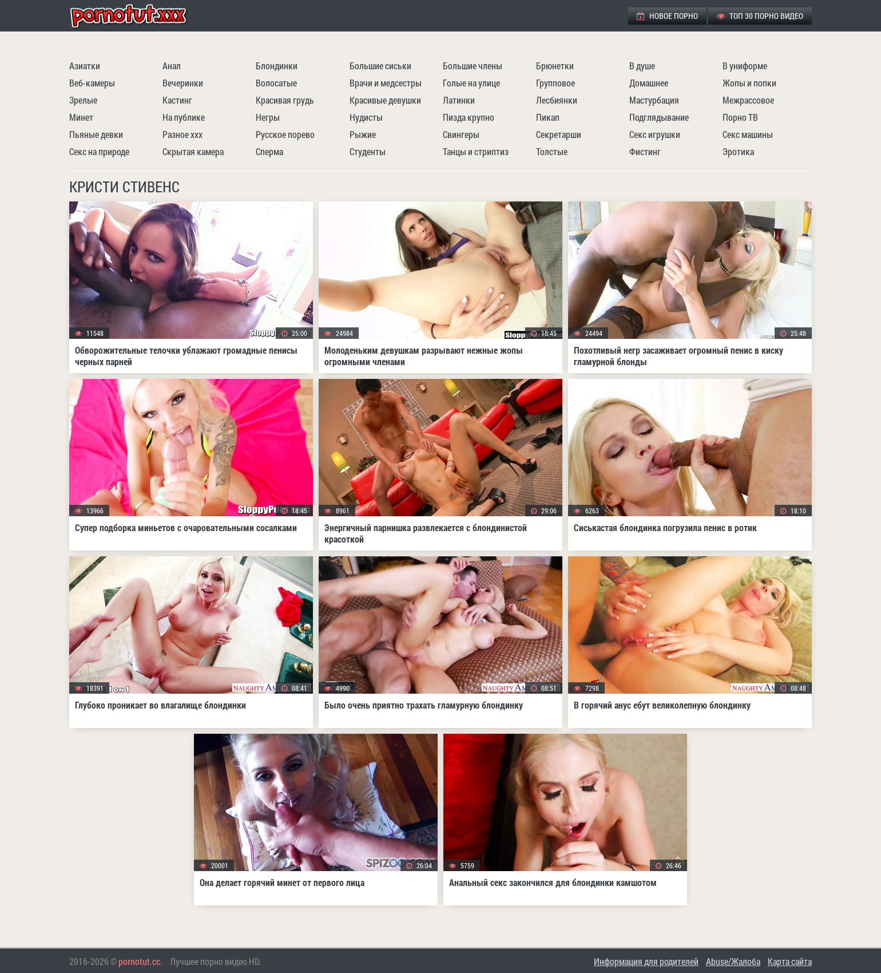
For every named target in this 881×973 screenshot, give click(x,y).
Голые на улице (471, 83)
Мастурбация (654, 100)
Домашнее (648, 83)
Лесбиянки (556, 100)
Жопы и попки (749, 83)
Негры (268, 117)
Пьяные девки (96, 134)
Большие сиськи (380, 66)
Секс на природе (99, 151)
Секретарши (558, 134)
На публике (183, 117)
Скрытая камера (193, 151)
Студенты (368, 151)
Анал (171, 66)
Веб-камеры (92, 83)
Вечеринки (182, 83)
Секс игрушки (654, 134)
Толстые (552, 151)
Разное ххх (182, 134)
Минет (81, 117)
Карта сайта (790, 961)
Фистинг (645, 151)
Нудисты (366, 117)
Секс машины (748, 134)
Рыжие (363, 134)
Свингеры (461, 134)
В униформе (745, 66)
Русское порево (285, 134)
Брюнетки (555, 66)
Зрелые (83, 100)
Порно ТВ (740, 117)
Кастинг (177, 100)
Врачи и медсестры (386, 83)
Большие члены (472, 66)
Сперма (269, 151)
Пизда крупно (468, 117)
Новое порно (667, 15)
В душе (642, 66)
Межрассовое (748, 100)
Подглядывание (659, 117)
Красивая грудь (285, 100)
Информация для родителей (646, 961)
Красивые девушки (385, 100)
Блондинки (276, 66)
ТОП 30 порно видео (760, 15)
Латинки (459, 100)
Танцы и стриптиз (476, 151)
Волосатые (276, 83)
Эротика (738, 151)
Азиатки (84, 66)
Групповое (555, 83)
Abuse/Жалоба (733, 961)
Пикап (547, 117)
